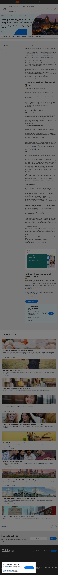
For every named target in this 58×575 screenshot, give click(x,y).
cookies (7, 566)
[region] (19, 567)
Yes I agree (29, 567)
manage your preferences (8, 571)
